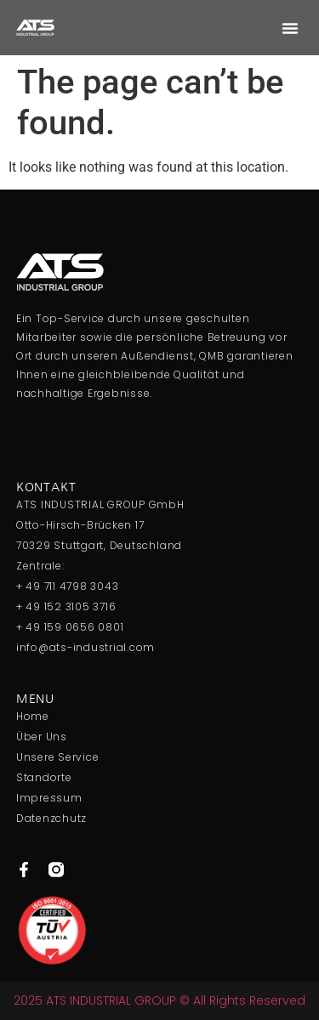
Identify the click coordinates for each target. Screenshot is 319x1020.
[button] (290, 28)
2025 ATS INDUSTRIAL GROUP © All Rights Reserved (159, 1000)
